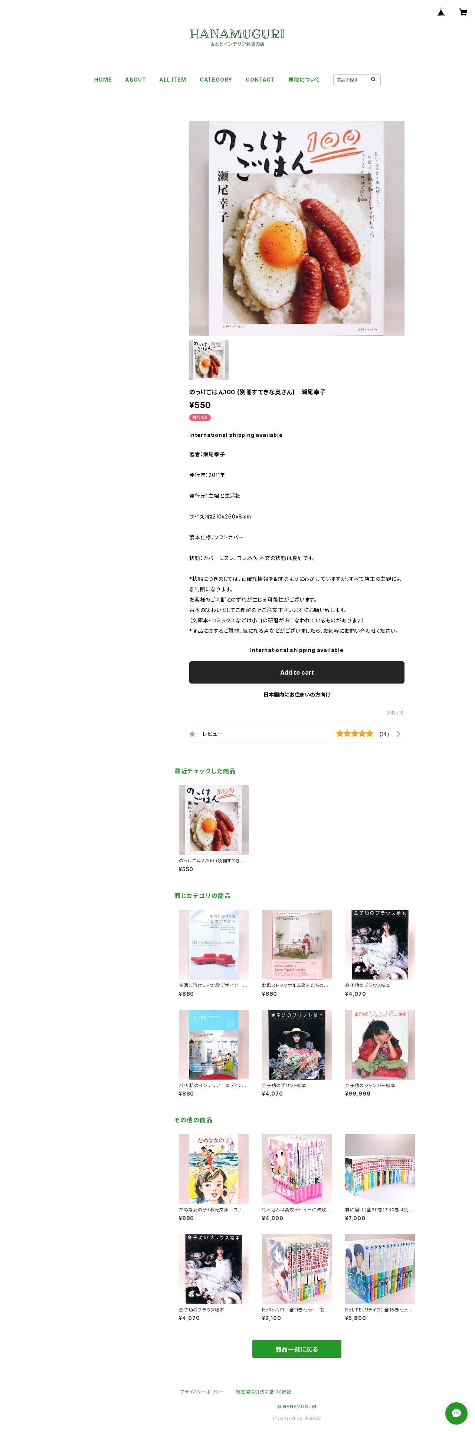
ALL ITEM (172, 79)
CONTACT (260, 79)
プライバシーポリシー (202, 1392)
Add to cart (297, 672)
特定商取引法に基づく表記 (264, 1392)
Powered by (297, 1418)
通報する (395, 713)
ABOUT (135, 79)
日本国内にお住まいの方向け (296, 694)
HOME (103, 79)
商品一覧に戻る (296, 1349)
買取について (304, 79)
